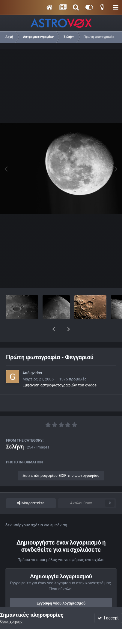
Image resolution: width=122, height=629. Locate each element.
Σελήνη (15, 431)
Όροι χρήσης (11, 621)
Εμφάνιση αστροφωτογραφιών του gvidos (59, 369)
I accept (108, 618)
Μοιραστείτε (30, 487)
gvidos (36, 357)
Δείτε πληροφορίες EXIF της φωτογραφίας (60, 460)
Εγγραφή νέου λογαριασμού (61, 587)
